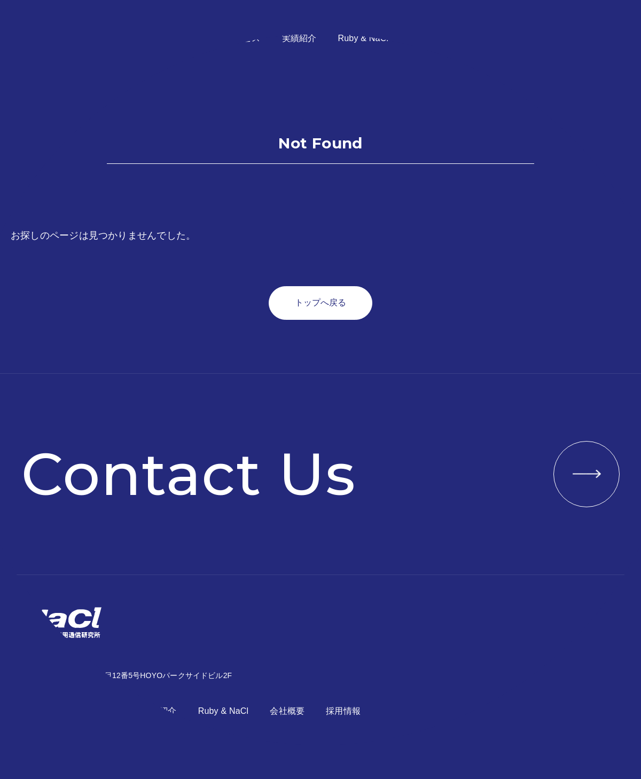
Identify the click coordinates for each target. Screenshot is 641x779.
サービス (243, 38)
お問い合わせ (571, 38)
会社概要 (427, 38)
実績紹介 (299, 38)
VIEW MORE (586, 474)
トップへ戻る (320, 302)
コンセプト (183, 38)
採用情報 (483, 38)
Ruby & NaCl (363, 38)
